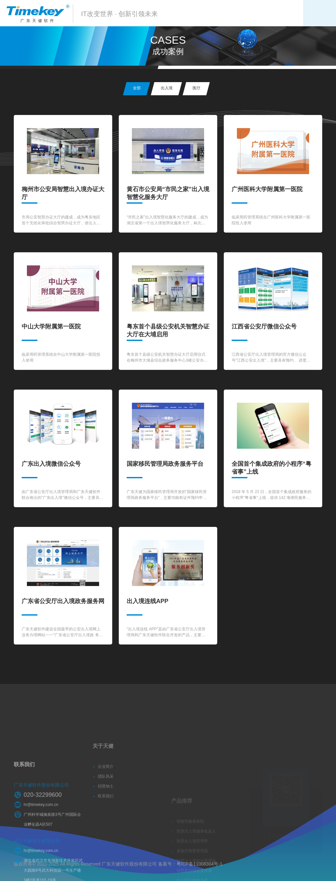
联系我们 (106, 811)
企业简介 (106, 781)
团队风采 (106, 791)
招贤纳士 (106, 801)
